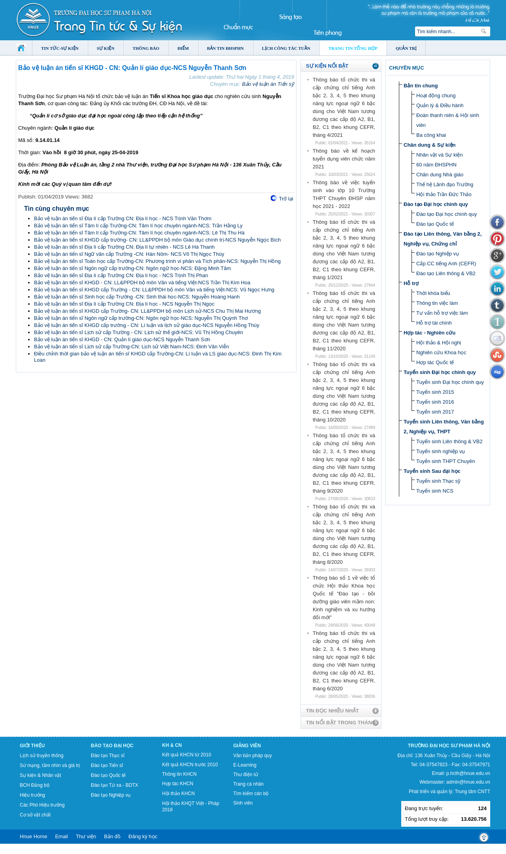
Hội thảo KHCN (178, 793)
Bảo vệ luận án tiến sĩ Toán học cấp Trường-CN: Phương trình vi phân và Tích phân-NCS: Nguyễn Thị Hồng (157, 261)
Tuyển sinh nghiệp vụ (440, 451)
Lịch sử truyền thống (41, 755)
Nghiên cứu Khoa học (441, 352)
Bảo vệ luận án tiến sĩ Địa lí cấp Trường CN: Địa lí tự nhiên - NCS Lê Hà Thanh (124, 247)
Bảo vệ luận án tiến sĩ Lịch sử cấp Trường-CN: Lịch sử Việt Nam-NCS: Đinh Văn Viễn (131, 347)
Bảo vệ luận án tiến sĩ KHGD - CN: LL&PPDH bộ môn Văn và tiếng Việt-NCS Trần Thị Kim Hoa (142, 282)
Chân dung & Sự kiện (430, 145)
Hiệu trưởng (32, 795)
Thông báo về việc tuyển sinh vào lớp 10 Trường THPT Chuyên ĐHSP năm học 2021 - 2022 (344, 194)
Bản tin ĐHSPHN (225, 48)
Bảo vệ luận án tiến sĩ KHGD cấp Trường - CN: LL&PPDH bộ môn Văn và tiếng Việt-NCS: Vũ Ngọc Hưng (154, 290)
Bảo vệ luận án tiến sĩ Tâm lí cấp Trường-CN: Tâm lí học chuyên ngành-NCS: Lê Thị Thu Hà (139, 233)
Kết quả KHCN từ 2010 (186, 755)
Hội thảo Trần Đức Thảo (444, 194)
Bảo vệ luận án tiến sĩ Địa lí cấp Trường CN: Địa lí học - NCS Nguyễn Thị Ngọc (124, 304)
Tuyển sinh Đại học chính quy (440, 372)
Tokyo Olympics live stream (28, 851)
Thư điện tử (245, 774)
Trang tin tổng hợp (353, 48)
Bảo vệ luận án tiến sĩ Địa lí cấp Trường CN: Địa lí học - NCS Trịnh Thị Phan (121, 275)
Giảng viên (247, 745)
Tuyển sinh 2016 (435, 402)
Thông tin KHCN (179, 774)
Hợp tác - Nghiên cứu (429, 333)
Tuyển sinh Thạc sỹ (438, 481)
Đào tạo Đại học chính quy (436, 204)
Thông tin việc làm (437, 303)
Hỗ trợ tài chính (434, 323)
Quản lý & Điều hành (440, 105)
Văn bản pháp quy (252, 755)
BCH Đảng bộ (34, 785)
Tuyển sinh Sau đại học (432, 471)
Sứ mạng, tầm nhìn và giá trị (50, 765)
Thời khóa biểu (433, 293)
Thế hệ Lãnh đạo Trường (444, 184)
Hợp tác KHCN (177, 783)
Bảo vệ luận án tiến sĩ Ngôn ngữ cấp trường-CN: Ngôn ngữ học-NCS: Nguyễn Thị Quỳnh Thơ (141, 318)
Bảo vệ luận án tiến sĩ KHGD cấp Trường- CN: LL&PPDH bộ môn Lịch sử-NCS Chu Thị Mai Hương (147, 311)
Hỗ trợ (411, 283)
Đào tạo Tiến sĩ (107, 765)
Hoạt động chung (436, 95)
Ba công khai (431, 135)
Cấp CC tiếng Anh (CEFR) (446, 263)
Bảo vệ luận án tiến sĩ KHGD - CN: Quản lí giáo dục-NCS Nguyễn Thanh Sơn (122, 339)
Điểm (183, 48)
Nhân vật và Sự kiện (439, 155)
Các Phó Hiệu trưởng (42, 805)
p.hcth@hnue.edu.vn (468, 773)
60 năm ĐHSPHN (436, 165)
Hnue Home (33, 836)
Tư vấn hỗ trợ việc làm (442, 313)
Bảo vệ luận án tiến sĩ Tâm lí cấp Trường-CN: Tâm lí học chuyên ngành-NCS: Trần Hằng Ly (138, 226)
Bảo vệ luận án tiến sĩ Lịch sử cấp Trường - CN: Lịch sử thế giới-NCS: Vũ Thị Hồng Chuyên (138, 332)
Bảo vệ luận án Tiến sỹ (268, 84)
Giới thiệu (32, 745)
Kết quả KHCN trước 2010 (190, 764)
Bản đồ (112, 836)
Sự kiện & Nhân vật (40, 775)
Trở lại (286, 199)
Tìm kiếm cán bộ (250, 793)
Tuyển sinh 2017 (435, 412)
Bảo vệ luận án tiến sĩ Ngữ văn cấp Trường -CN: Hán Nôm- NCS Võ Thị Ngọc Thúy (129, 254)
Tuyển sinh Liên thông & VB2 (449, 441)
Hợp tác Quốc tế (435, 362)
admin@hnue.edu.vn (468, 782)
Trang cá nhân (248, 784)
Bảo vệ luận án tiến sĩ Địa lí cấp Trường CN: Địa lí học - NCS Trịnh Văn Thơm (122, 218)
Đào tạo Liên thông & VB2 (446, 273)
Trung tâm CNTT (472, 791)
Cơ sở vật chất (35, 815)
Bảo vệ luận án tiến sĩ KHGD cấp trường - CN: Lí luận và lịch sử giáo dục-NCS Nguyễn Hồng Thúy (146, 325)
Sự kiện (106, 48)
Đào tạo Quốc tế (435, 224)
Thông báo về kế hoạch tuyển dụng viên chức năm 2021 (344, 159)
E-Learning (245, 765)
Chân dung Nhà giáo (439, 175)
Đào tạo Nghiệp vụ (437, 254)
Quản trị (406, 48)
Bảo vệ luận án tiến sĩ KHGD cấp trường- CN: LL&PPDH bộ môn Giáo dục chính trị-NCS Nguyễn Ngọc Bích (157, 240)
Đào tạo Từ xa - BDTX (114, 785)
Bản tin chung (421, 86)
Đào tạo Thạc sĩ (108, 755)
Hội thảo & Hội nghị (438, 343)
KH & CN (172, 745)
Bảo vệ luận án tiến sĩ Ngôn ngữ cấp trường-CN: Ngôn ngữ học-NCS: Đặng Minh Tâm (132, 268)
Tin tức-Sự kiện (60, 48)
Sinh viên (243, 803)
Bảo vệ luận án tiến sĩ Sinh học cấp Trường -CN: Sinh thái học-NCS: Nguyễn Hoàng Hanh (137, 297)
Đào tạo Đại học (112, 745)
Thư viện (86, 836)
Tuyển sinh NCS (434, 491)
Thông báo (145, 48)
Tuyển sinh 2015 (435, 392)
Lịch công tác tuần (286, 48)
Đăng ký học (142, 836)
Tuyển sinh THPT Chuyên (445, 461)
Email (61, 836)
